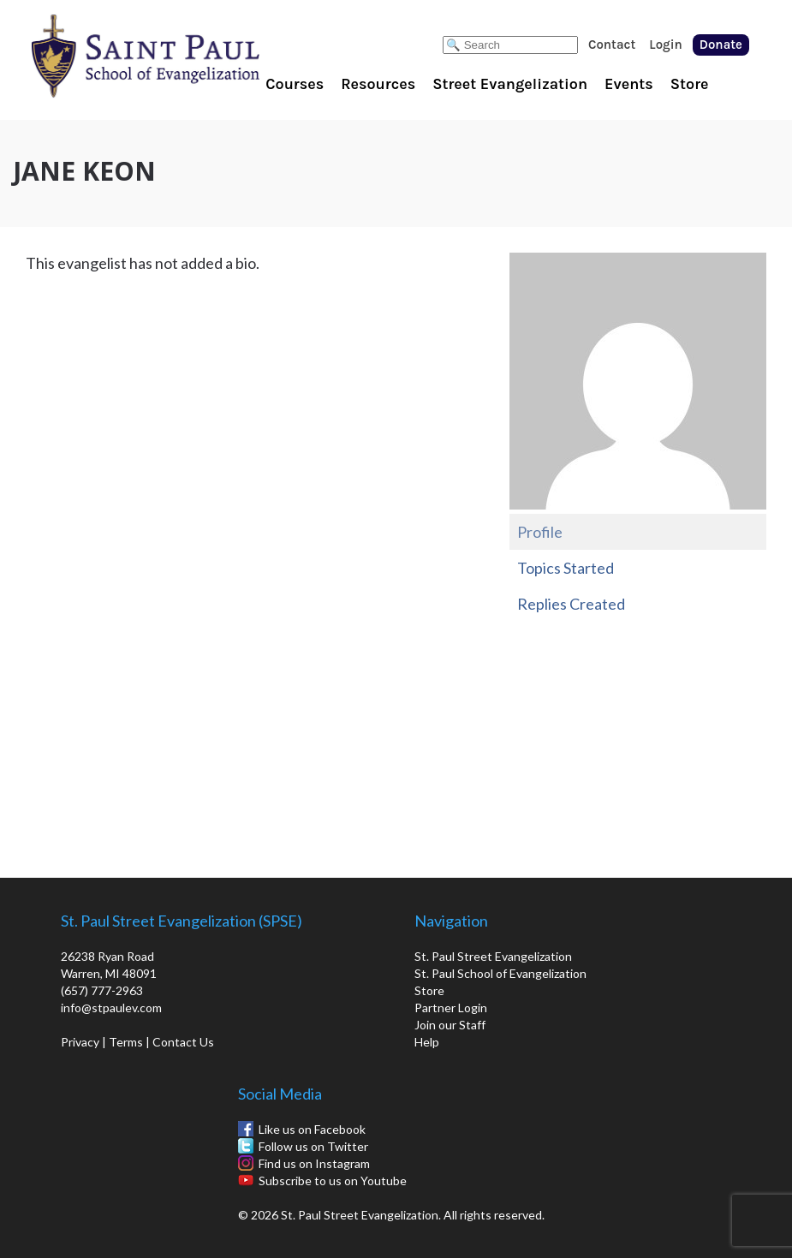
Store (689, 84)
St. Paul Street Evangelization (493, 956)
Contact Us (183, 1041)
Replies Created (571, 603)
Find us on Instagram (314, 1163)
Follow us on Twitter (313, 1146)
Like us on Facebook (312, 1129)
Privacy (80, 1041)
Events (628, 84)
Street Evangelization (509, 84)
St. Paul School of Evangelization (180, 55)
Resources (378, 84)
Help (426, 1041)
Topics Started (565, 567)
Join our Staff (449, 1024)
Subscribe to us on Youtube (333, 1180)
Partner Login (450, 1007)
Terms (126, 1041)
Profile (540, 531)
